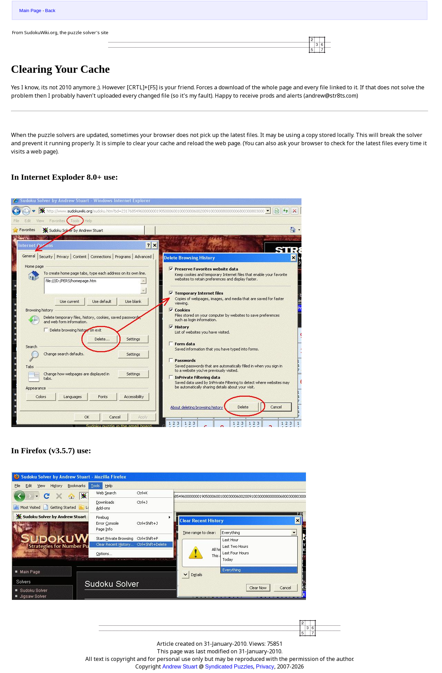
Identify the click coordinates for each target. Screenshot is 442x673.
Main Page (30, 10)
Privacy (265, 667)
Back (50, 10)
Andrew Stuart (179, 667)
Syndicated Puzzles (229, 667)
